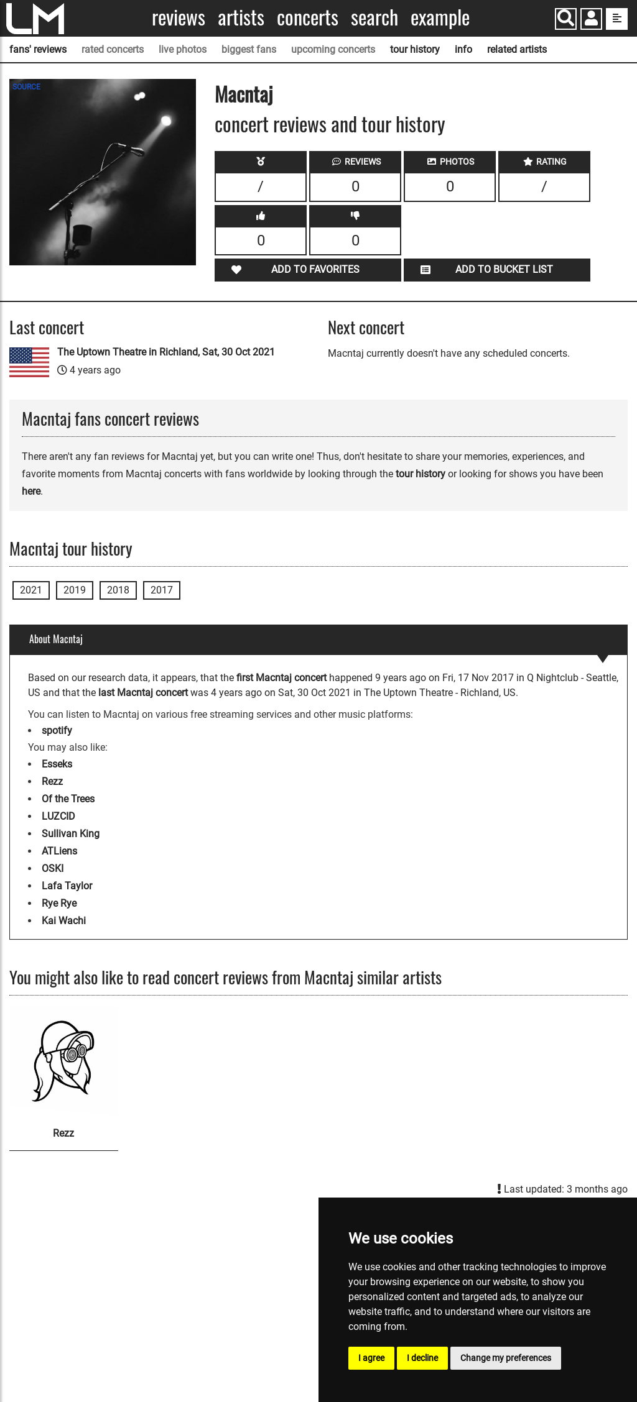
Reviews (178, 17)
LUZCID (58, 816)
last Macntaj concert (143, 693)
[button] (591, 20)
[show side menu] (617, 19)
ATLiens (59, 851)
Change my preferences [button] (505, 1358)
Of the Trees (68, 799)
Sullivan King (71, 834)
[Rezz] (63, 1061)
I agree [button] (371, 1358)
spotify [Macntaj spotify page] (57, 730)
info (463, 49)
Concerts (307, 17)
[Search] (566, 19)
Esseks (57, 764)
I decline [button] (422, 1358)
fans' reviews (38, 49)
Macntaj (243, 93)
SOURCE (26, 87)
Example (440, 17)
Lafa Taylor (67, 886)
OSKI (52, 868)
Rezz (52, 781)
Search (374, 17)
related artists (517, 49)
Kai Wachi (64, 921)
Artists (241, 17)
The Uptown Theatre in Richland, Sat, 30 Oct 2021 (166, 352)
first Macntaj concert (281, 678)
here (31, 491)
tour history (415, 49)
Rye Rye (59, 903)
